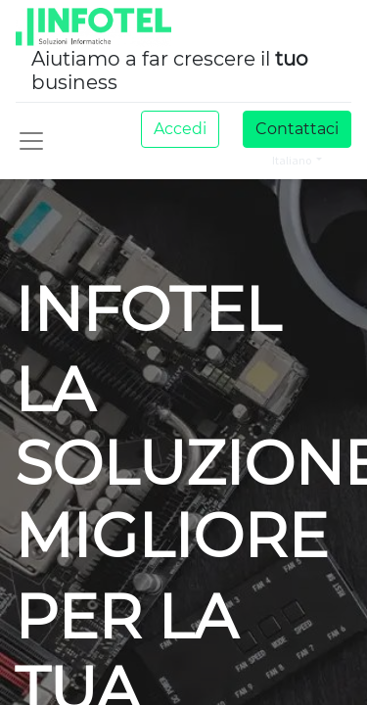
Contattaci (297, 128)
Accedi (180, 128)
